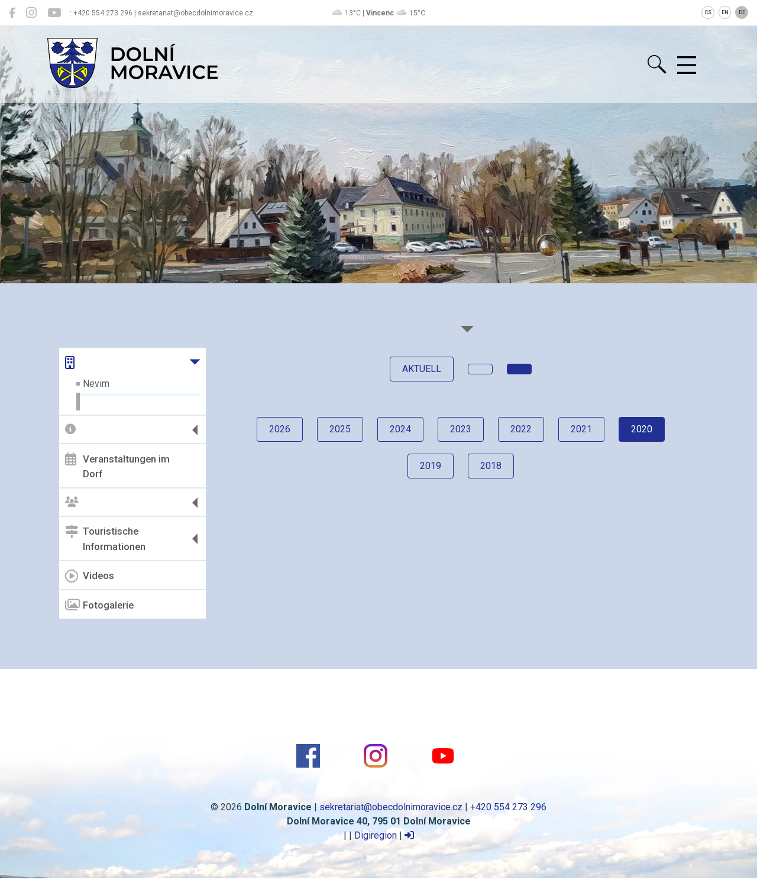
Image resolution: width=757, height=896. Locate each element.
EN (725, 12)
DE (742, 12)
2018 (491, 465)
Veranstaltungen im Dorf (117, 466)
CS (707, 12)
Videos (89, 576)
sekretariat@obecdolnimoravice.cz (390, 807)
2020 (641, 429)
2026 (279, 429)
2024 (400, 429)
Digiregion (375, 835)
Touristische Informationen (105, 538)
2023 (460, 429)
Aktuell (421, 368)
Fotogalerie (99, 605)
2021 (581, 429)
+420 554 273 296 (508, 807)
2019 (430, 465)
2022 (521, 429)
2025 (340, 429)
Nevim (96, 383)
